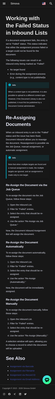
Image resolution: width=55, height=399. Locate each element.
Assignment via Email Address (25, 379)
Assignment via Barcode (22, 366)
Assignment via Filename (22, 370)
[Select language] (44, 4)
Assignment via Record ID (22, 375)
